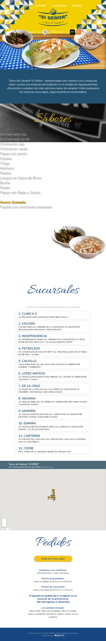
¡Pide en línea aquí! (53, 558)
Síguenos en (36, 32)
